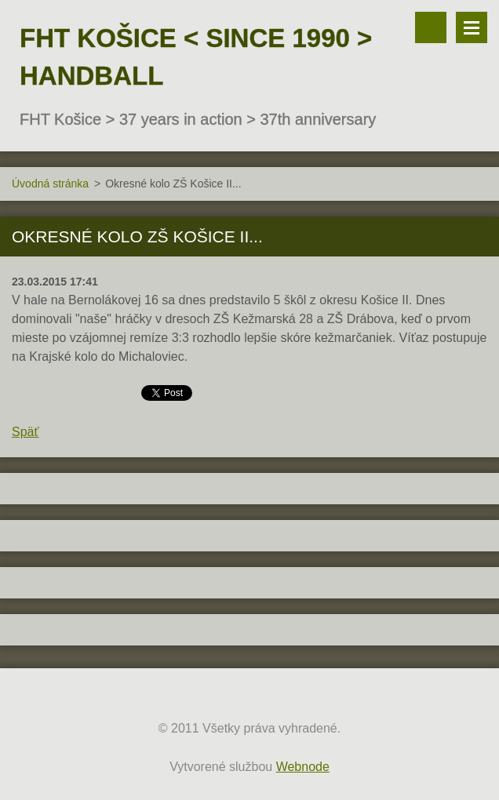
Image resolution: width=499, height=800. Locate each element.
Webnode (303, 766)
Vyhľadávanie (430, 27)
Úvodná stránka (50, 183)
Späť (25, 431)
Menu (471, 27)
